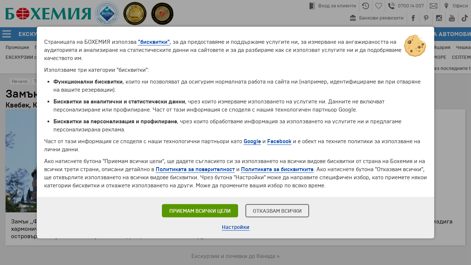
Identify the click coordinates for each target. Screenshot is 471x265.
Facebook (279, 141)
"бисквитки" (154, 42)
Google (252, 141)
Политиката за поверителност (195, 169)
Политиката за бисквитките (277, 169)
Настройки (235, 227)
